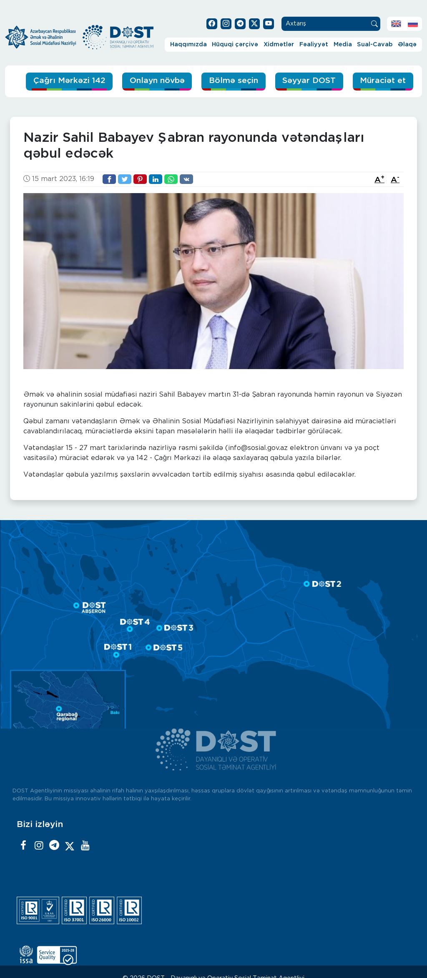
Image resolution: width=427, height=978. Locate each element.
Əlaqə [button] (407, 44)
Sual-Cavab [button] (374, 44)
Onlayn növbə (157, 80)
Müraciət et (383, 80)
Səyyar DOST (309, 80)
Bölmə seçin (233, 80)
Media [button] (343, 44)
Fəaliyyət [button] (313, 44)
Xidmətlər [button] (279, 44)
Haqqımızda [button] (188, 44)
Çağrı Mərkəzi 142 (69, 80)
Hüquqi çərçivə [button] (235, 44)
